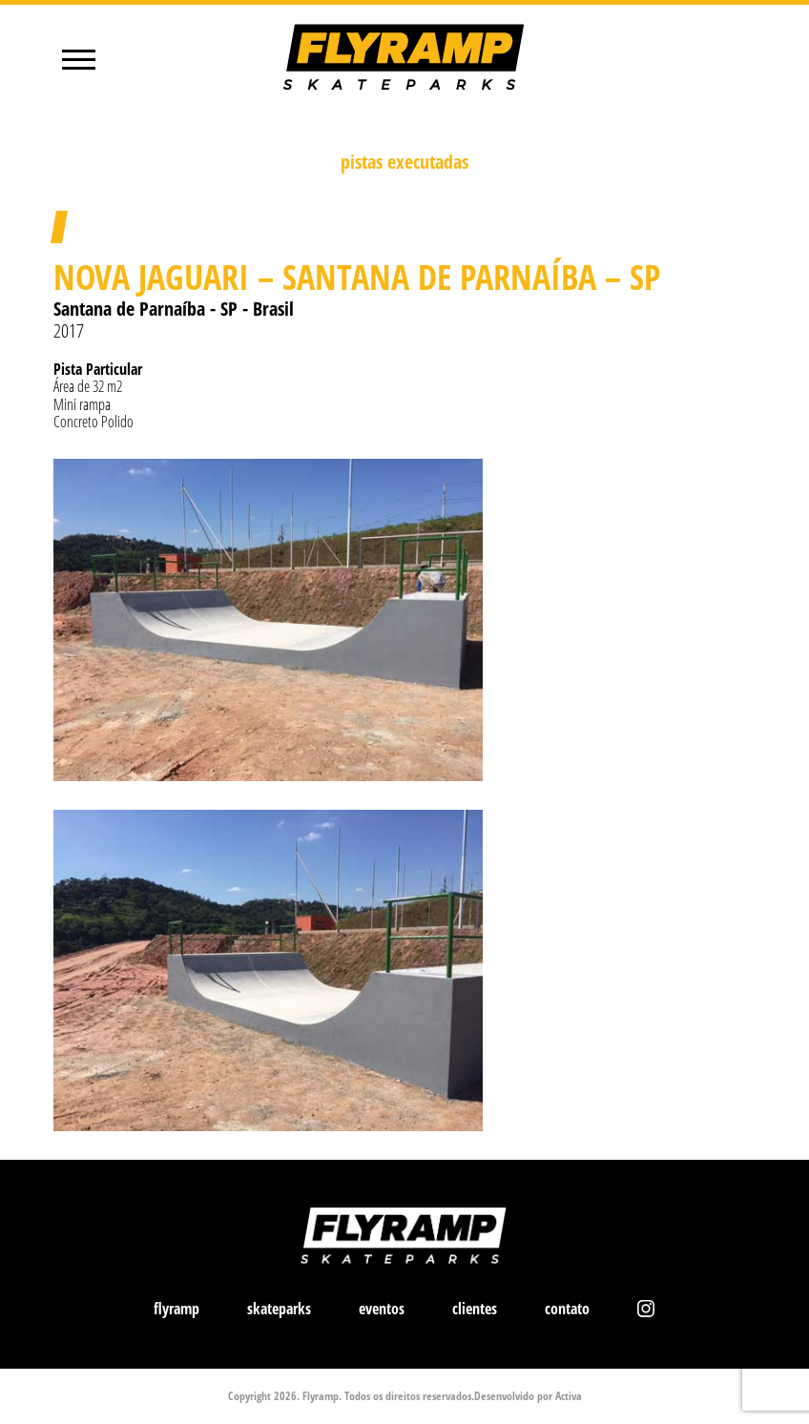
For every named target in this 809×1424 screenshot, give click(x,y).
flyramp (176, 1308)
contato (567, 1308)
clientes (474, 1308)
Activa (568, 1396)
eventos (381, 1308)
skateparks (279, 1308)
